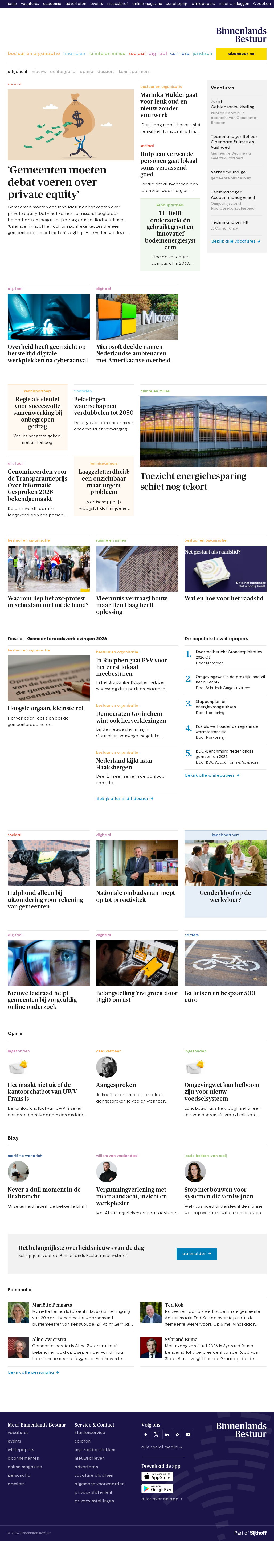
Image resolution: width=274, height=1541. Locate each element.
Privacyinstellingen (94, 1501)
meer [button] (224, 4)
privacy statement (93, 1493)
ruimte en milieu (106, 53)
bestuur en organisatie (34, 53)
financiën (74, 53)
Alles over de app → (162, 1499)
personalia (19, 1475)
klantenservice (90, 1433)
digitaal (158, 53)
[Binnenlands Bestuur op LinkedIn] (167, 1434)
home (11, 4)
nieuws (39, 72)
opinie (86, 72)
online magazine (147, 4)
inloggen (241, 4)
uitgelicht (17, 72)
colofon (83, 1441)
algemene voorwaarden (99, 1484)
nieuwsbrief (117, 4)
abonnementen (23, 1458)
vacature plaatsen (94, 1475)
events (97, 4)
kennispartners (134, 72)
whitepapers (203, 4)
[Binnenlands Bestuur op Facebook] (145, 1434)
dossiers (105, 72)
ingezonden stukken (95, 1450)
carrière (179, 53)
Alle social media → (161, 1447)
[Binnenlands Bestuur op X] (156, 1434)
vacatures (30, 4)
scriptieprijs (176, 4)
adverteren (76, 4)
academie (52, 4)
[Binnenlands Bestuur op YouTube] (188, 1434)
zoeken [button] (264, 4)
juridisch (202, 53)
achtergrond (63, 72)
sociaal (137, 53)
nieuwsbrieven (90, 1458)
